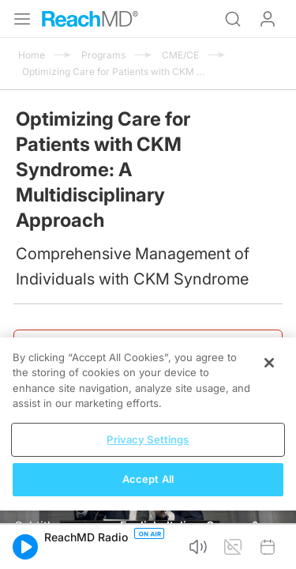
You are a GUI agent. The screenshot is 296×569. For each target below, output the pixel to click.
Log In (267, 18)
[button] (25, 547)
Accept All (148, 479)
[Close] (269, 362)
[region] (148, 424)
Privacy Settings (148, 439)
